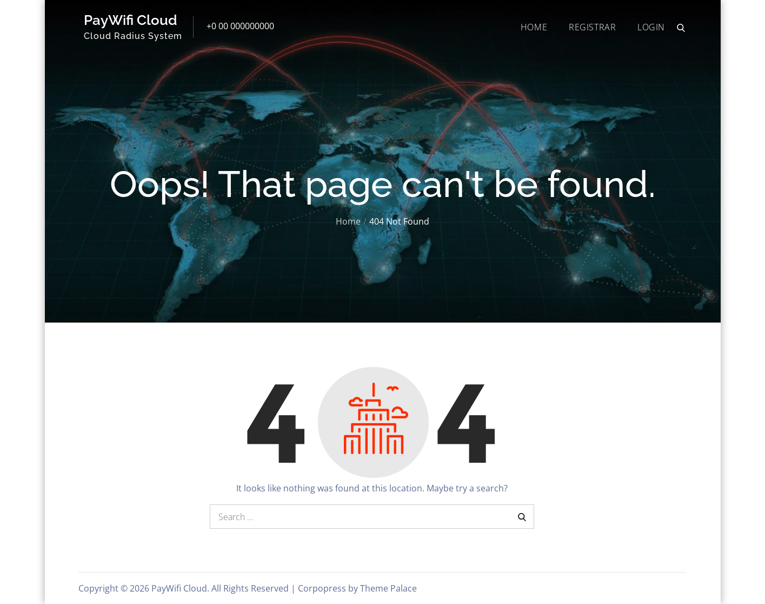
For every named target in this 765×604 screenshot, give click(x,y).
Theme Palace (388, 588)
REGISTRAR (592, 27)
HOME (534, 27)
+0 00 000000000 (240, 26)
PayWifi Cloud (130, 20)
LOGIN (651, 27)
